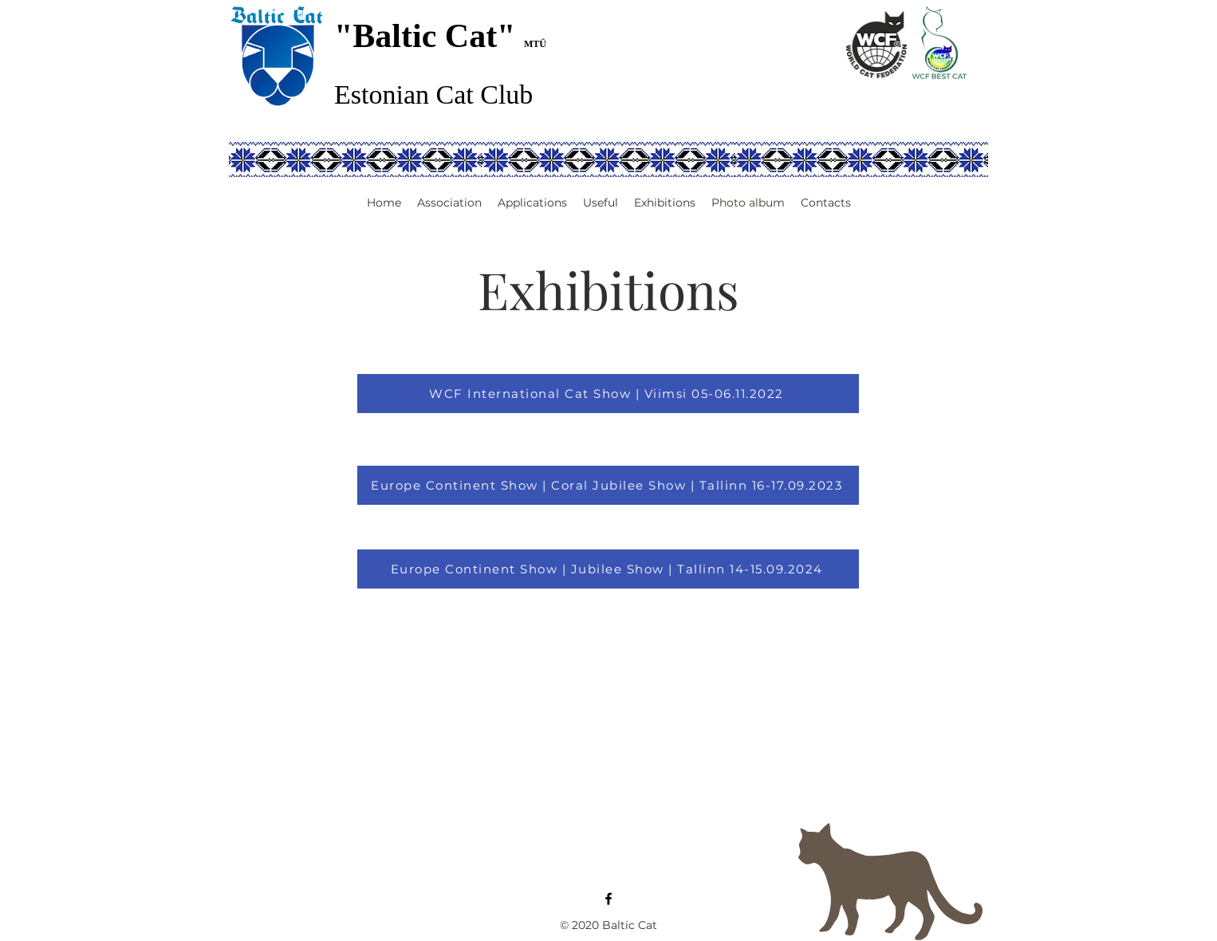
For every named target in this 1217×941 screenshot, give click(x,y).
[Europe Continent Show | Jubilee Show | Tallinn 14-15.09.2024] (608, 569)
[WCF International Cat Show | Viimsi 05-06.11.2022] (608, 393)
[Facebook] (608, 899)
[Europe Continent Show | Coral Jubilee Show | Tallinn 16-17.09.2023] (608, 485)
